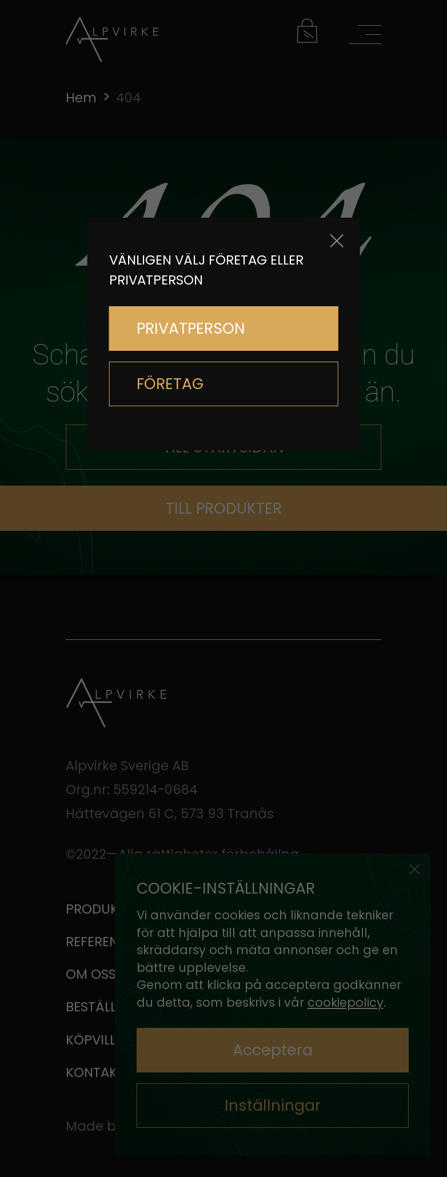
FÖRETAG (170, 383)
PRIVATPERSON (191, 328)
